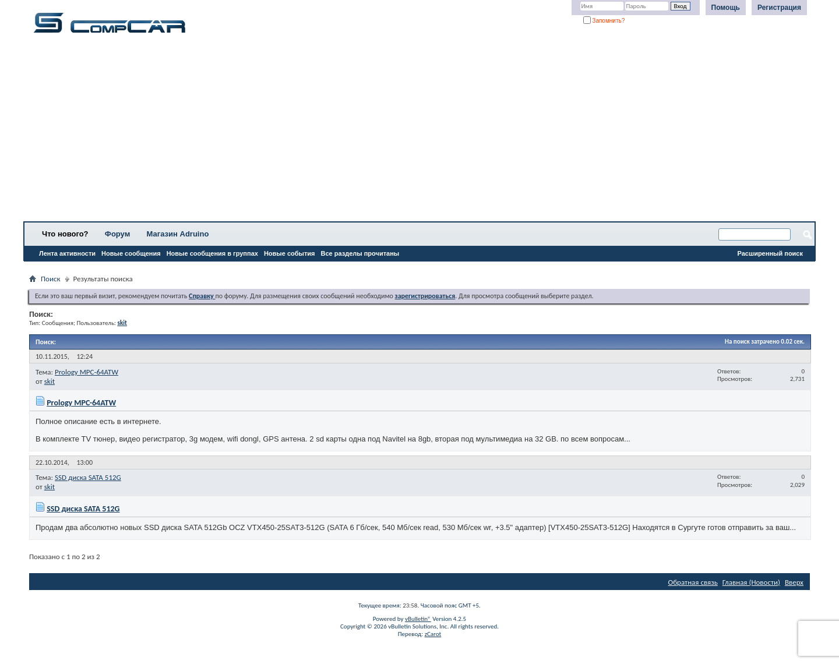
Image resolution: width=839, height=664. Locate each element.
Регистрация (779, 7)
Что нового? (65, 233)
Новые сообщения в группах (212, 253)
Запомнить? (604, 20)
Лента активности (67, 253)
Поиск (51, 278)
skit (49, 381)
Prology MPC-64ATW (86, 372)
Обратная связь (693, 582)
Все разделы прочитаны (359, 253)
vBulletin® (418, 619)
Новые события (289, 253)
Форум (117, 233)
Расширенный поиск (770, 253)
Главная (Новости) (751, 582)
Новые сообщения (131, 253)
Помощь (725, 7)
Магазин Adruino (178, 233)
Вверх (794, 582)
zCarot (433, 634)
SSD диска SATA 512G (88, 477)
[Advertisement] (364, 131)
